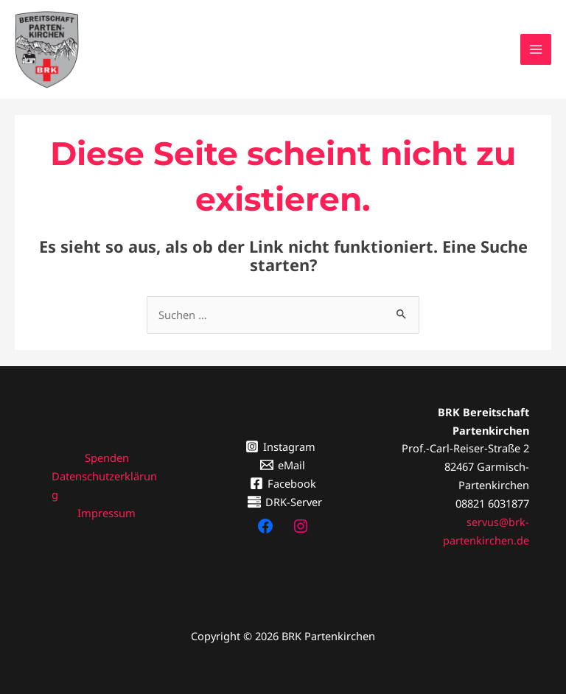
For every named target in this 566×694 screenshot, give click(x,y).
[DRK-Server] (285, 495)
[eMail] (283, 459)
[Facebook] (283, 476)
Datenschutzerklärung (104, 479)
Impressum (106, 506)
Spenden (107, 451)
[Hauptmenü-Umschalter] (535, 46)
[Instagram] (281, 440)
